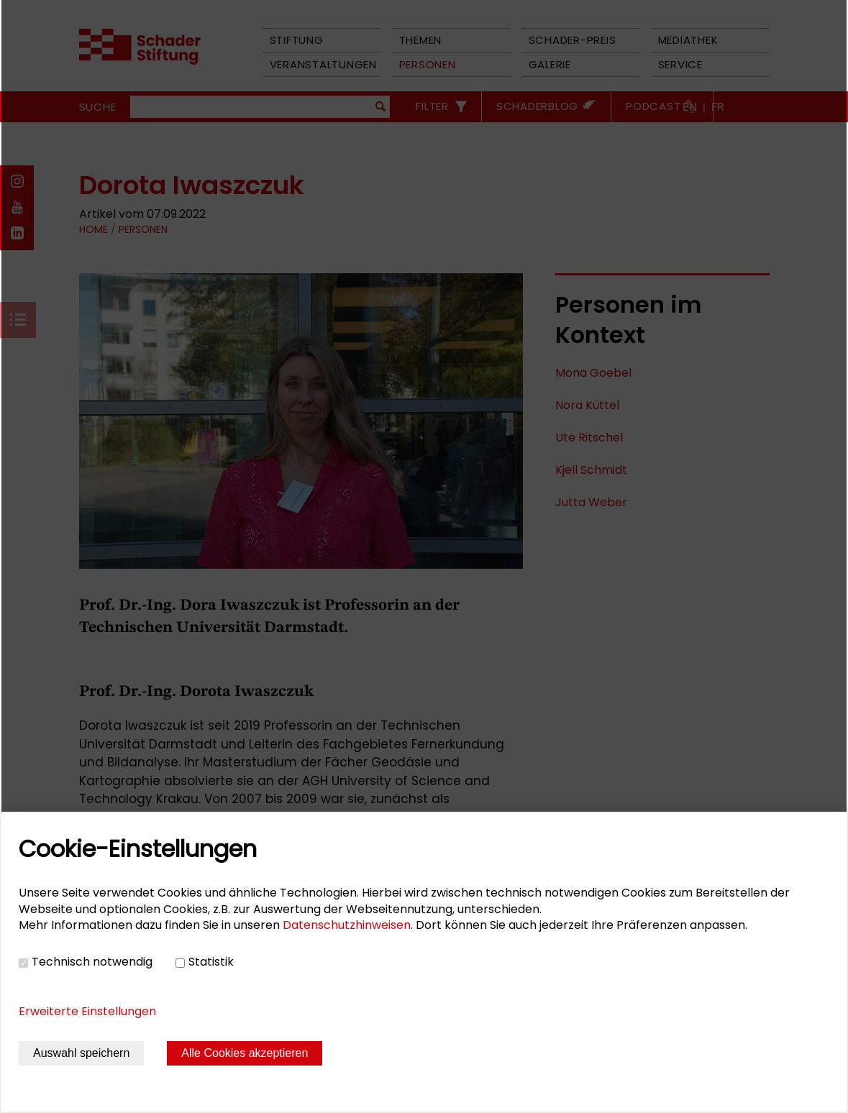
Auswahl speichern (81, 1053)
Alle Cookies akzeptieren (244, 1053)
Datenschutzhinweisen (347, 925)
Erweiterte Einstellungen (87, 1011)
